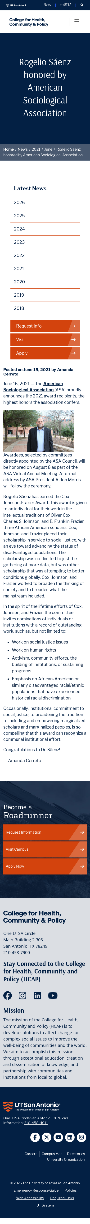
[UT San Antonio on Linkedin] (70, 1137)
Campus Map (52, 1154)
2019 (19, 295)
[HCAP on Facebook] (8, 997)
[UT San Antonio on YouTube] (58, 1137)
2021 (36, 149)
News (23, 149)
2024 (19, 228)
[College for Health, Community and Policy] (28, 22)
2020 (19, 281)
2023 (19, 242)
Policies (70, 1190)
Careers (31, 1154)
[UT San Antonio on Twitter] (47, 1137)
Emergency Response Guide (36, 1190)
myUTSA (65, 5)
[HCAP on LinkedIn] (38, 997)
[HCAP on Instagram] (23, 997)
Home (8, 149)
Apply (46, 353)
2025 (19, 215)
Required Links (62, 1198)
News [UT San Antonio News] (47, 5)
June (48, 149)
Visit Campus (45, 849)
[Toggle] (76, 22)
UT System (45, 1205)
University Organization (66, 1159)
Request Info (46, 326)
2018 (19, 308)
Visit (46, 340)
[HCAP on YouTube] (53, 997)
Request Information (45, 832)
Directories (76, 1154)
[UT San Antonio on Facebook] (35, 1137)
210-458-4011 (36, 1123)
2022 (19, 255)
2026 (19, 202)
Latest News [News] (30, 188)
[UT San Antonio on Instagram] (81, 1137)
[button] (82, 5)
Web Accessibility (30, 1198)
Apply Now (45, 866)
